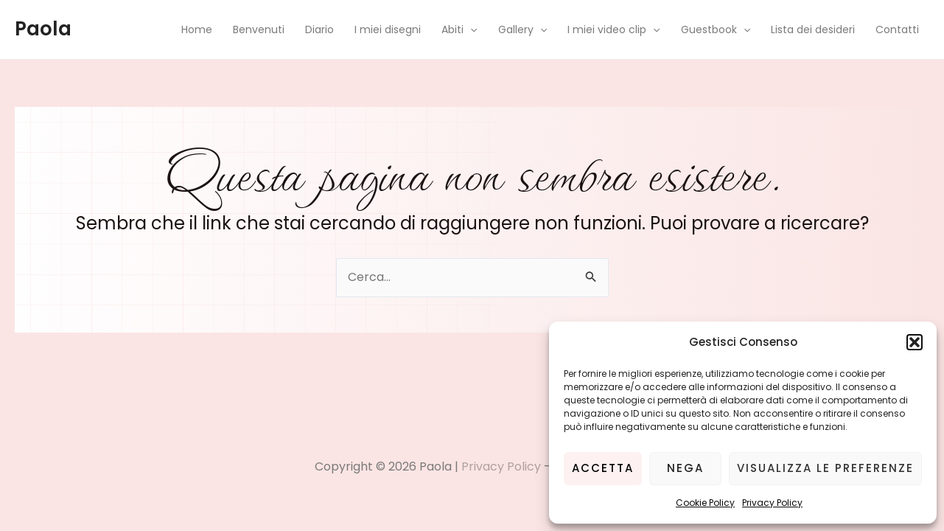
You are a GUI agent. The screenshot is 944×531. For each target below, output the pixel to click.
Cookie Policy (705, 502)
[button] (914, 342)
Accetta (603, 468)
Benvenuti (258, 29)
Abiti (459, 29)
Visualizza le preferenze (825, 468)
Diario (319, 29)
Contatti (897, 29)
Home (196, 29)
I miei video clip (613, 29)
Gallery (522, 29)
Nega (685, 468)
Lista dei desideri (813, 29)
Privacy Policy (772, 502)
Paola (43, 28)
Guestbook (715, 29)
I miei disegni (387, 29)
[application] (470, 29)
